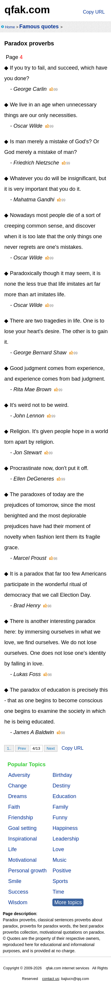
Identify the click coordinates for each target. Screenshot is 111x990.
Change (17, 786)
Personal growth (27, 871)
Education (64, 796)
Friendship (20, 817)
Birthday (62, 775)
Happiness (65, 828)
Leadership (65, 839)
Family (60, 807)
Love (58, 849)
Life (12, 849)
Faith (14, 807)
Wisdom (17, 902)
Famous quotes (39, 26)
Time (58, 892)
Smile (14, 881)
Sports (60, 881)
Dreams (17, 796)
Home (10, 27)
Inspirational (22, 839)
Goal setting (22, 828)
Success (18, 892)
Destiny (61, 786)
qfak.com (27, 9)
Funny (59, 817)
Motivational (22, 860)
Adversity (19, 775)
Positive (61, 871)
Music (59, 860)
